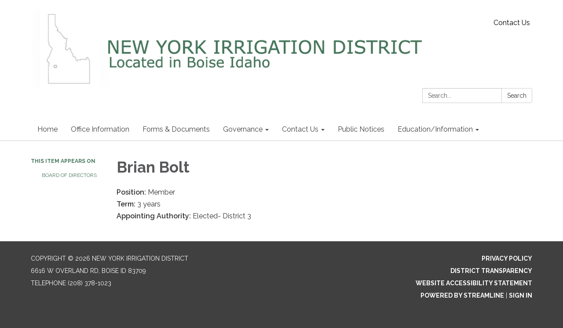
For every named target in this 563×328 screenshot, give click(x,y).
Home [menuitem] (47, 129)
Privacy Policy (507, 258)
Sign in (520, 295)
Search (516, 95)
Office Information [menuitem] (100, 129)
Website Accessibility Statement (474, 283)
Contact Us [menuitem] (300, 129)
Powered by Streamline (462, 295)
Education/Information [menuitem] (435, 129)
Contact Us (512, 22)
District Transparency (491, 270)
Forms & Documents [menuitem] (176, 129)
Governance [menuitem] (243, 129)
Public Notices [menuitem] (361, 129)
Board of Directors (69, 175)
